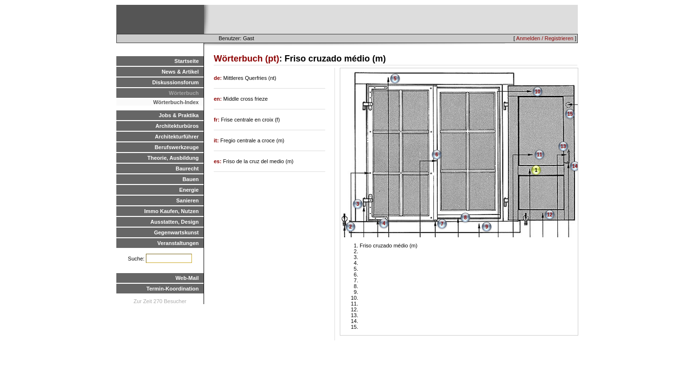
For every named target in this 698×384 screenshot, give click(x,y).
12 (549, 214)
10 (537, 91)
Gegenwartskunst (176, 232)
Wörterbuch (184, 93)
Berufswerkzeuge (177, 147)
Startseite (186, 61)
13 (563, 146)
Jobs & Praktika (179, 115)
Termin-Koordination (172, 289)
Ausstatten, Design (174, 222)
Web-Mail (187, 278)
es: (218, 161)
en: (218, 99)
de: (218, 78)
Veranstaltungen (178, 243)
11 (539, 154)
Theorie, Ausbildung (173, 158)
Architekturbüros (177, 126)
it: (217, 140)
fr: (217, 120)
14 (574, 166)
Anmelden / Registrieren (544, 38)
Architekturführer (177, 136)
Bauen (190, 179)
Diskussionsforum (175, 82)
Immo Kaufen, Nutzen (171, 211)
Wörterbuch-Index (176, 102)
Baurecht (187, 168)
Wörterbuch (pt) (246, 58)
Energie (189, 190)
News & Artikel (180, 72)
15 (569, 114)
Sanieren (187, 200)
